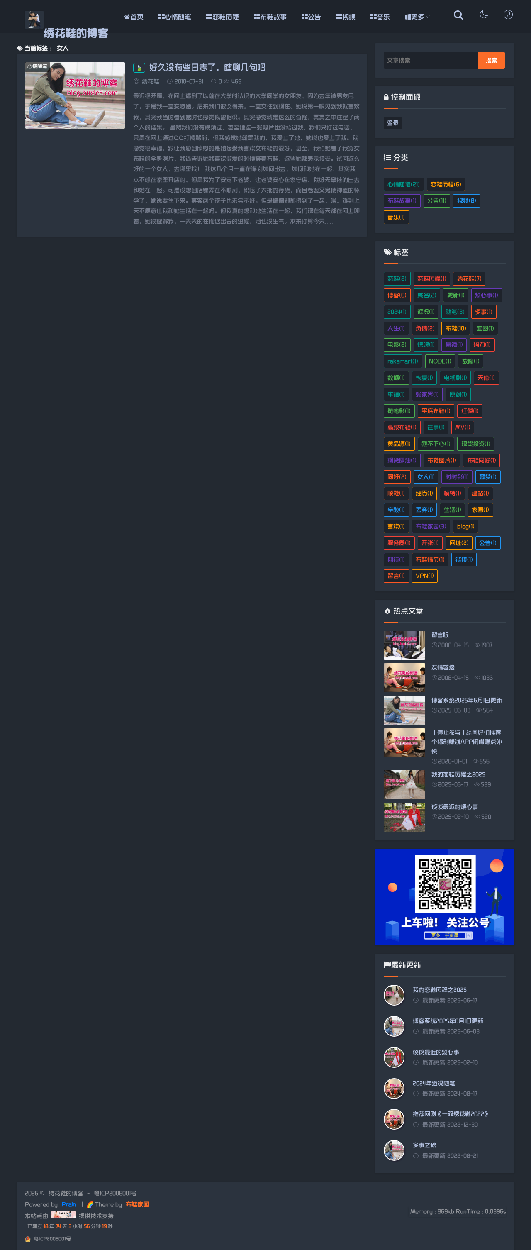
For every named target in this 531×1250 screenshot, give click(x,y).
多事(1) (483, 311)
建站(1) (480, 493)
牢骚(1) (396, 394)
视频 (346, 17)
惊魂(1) (426, 344)
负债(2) (425, 328)
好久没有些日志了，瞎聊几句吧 (199, 68)
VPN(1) (425, 575)
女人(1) (426, 477)
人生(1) (396, 328)
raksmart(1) (402, 361)
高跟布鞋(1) (402, 427)
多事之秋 (424, 1145)
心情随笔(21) (403, 184)
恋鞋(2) (397, 278)
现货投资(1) (475, 443)
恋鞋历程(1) (431, 278)
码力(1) (482, 344)
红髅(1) (470, 411)
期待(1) (396, 559)
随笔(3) (455, 311)
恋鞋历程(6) (446, 184)
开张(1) (430, 543)
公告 (311, 17)
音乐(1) (396, 217)
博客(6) (397, 295)
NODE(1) (440, 361)
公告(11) (436, 200)
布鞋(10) (456, 328)
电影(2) (397, 344)
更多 (414, 17)
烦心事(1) (486, 295)
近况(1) (426, 311)
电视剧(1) (455, 377)
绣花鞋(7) (469, 278)
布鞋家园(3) (431, 526)
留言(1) (396, 575)
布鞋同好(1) (481, 460)
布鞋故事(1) (402, 200)
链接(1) (464, 559)
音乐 (380, 17)
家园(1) (480, 509)
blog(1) (466, 526)
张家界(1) (427, 394)
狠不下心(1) (436, 443)
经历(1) (424, 493)
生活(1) (452, 509)
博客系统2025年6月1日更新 (448, 1021)
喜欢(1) (396, 526)
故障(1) (471, 361)
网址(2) (459, 543)
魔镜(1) (454, 344)
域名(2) (426, 295)
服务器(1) (399, 543)
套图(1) (485, 328)
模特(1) (452, 493)
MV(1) (462, 427)
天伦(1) (486, 377)
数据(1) (396, 377)
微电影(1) (399, 411)
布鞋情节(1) (430, 559)
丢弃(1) (424, 509)
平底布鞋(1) (436, 411)
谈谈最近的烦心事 (436, 1052)
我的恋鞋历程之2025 (440, 990)
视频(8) (466, 200)
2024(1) (397, 311)
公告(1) (488, 543)
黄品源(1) (399, 443)
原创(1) (458, 394)
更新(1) (456, 295)
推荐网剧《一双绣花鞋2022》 (451, 1114)
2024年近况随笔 (434, 1083)
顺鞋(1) (396, 493)
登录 (393, 123)
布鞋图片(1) (441, 460)
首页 (134, 17)
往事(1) (436, 427)
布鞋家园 (136, 1204)
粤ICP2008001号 (115, 1193)
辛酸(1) (396, 509)
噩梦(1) (488, 477)
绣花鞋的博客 (76, 33)
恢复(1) (424, 377)
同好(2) (397, 477)
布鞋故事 (270, 17)
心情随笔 (174, 17)
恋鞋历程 (222, 17)
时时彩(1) (457, 477)
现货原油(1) (402, 460)
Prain (69, 1204)
